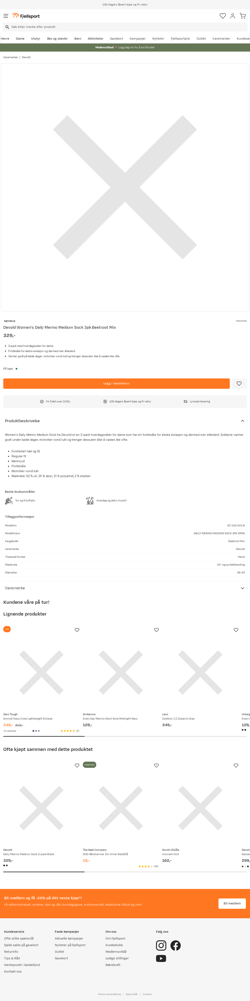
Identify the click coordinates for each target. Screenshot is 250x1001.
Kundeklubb (114, 945)
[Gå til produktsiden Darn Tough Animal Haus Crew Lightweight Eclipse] (41, 672)
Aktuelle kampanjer (69, 938)
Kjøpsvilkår (132, 994)
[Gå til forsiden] (26, 16)
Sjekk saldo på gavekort (21, 945)
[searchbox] (129, 27)
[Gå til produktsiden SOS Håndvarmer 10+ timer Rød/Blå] (121, 808)
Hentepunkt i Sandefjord (22, 965)
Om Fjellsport (116, 938)
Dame (20, 39)
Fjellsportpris (180, 39)
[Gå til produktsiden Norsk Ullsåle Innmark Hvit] (200, 808)
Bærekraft (113, 965)
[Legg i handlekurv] (116, 383)
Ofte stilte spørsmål (19, 938)
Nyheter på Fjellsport (70, 945)
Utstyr (35, 39)
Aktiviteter (95, 39)
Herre (5, 39)
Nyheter (158, 39)
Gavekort (116, 39)
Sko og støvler (57, 39)
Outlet (201, 39)
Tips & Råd (12, 958)
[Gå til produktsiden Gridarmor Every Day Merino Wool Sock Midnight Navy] (121, 672)
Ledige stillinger (117, 958)
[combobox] (125, 27)
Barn (77, 39)
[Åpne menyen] (6, 16)
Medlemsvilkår (116, 952)
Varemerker (221, 39)
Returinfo (11, 952)
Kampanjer (138, 39)
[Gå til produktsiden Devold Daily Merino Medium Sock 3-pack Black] (41, 808)
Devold (26, 57)
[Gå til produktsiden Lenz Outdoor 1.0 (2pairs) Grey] (200, 672)
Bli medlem (232, 903)
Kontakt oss (13, 971)
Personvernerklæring (109, 994)
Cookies (147, 994)
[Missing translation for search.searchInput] (7, 27)
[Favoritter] (222, 16)
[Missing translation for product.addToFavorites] (239, 383)
